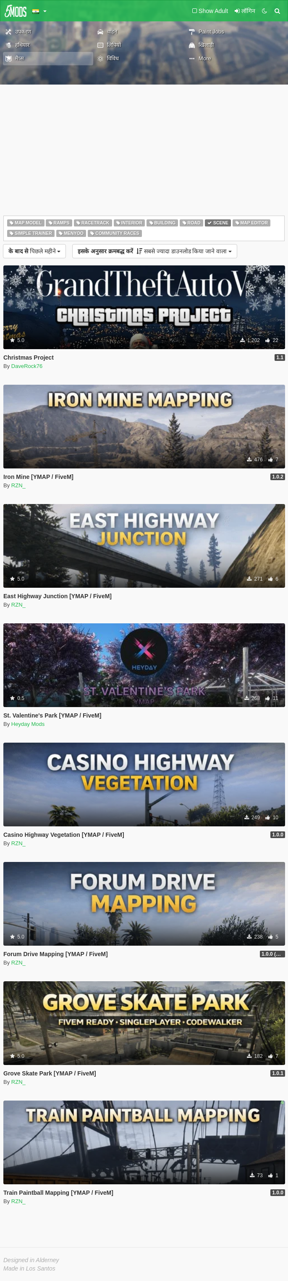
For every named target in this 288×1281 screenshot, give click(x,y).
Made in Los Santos (29, 1268)
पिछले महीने (34, 251)
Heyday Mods (28, 724)
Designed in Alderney (31, 1260)
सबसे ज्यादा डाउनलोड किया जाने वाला (155, 251)
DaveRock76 (26, 366)
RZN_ (18, 485)
